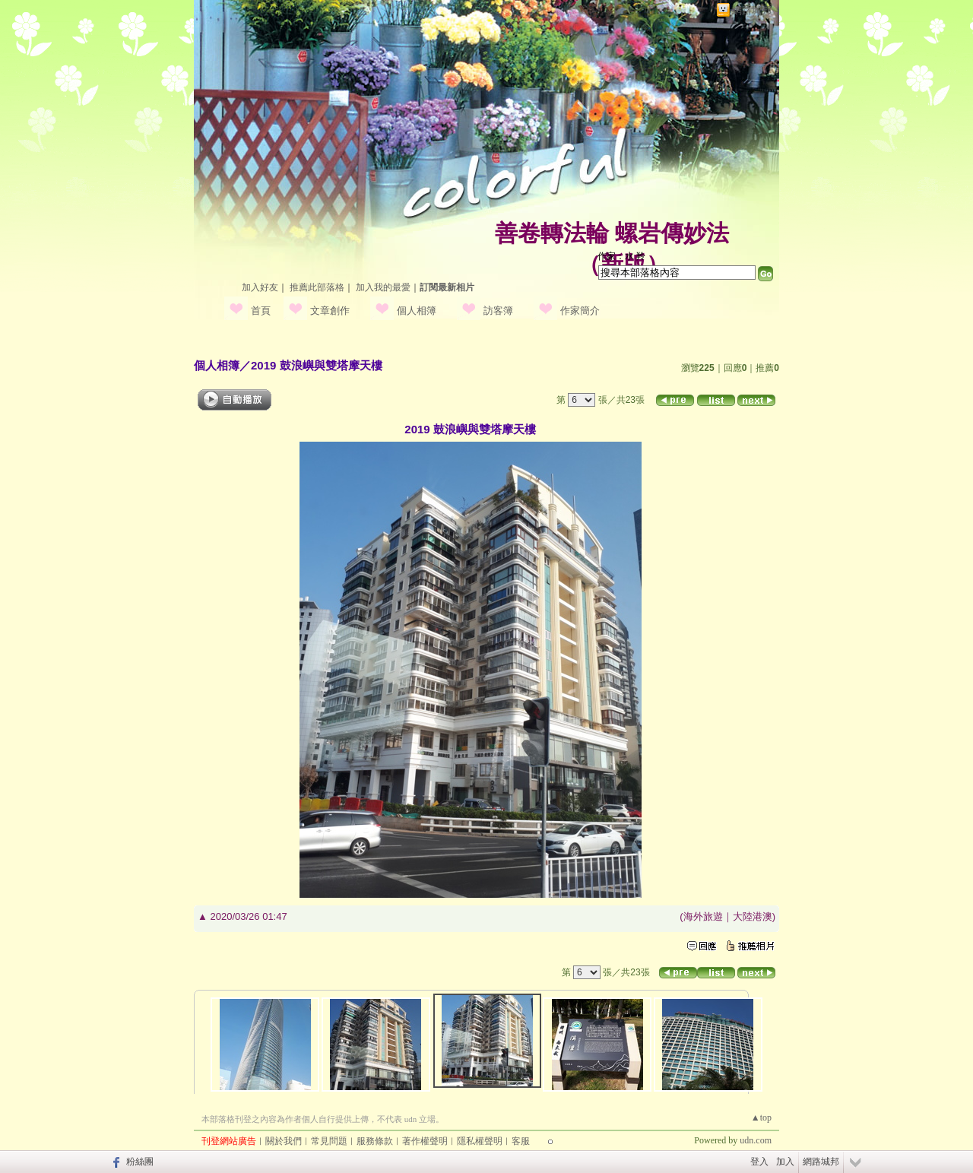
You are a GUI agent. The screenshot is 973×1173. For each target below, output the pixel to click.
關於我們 (283, 1141)
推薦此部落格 (317, 287)
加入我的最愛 (383, 287)
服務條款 (375, 1141)
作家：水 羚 (621, 256)
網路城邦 (752, 10)
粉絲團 (140, 1161)
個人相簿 (416, 310)
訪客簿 (498, 310)
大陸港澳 (752, 916)
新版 (623, 264)
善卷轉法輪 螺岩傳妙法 (612, 233)
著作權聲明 (425, 1141)
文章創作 (330, 310)
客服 (521, 1141)
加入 (785, 1161)
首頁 (261, 310)
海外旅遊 (703, 916)
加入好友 (260, 287)
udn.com (756, 1140)
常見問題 (329, 1141)
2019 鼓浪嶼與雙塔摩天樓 (316, 365)
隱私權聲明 (479, 1141)
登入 (759, 1161)
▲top (761, 1117)
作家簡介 (580, 310)
